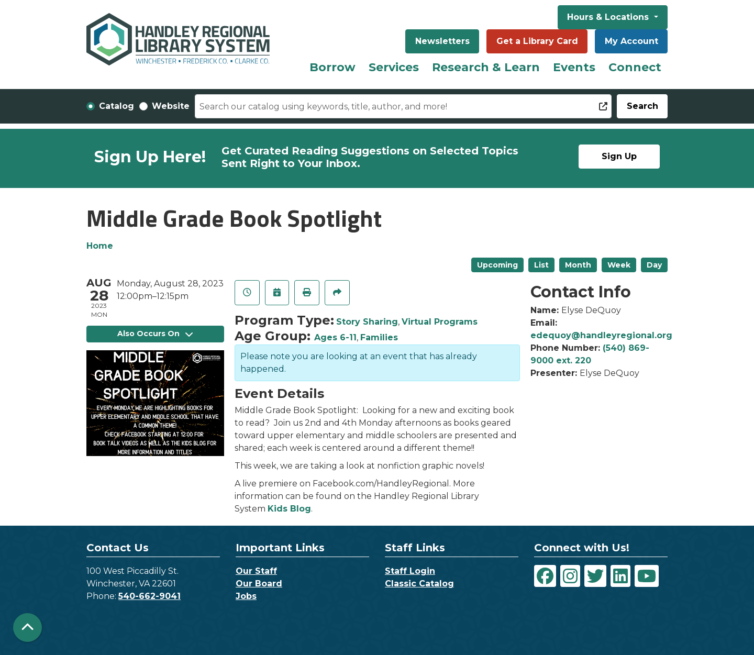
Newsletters (442, 41)
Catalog (116, 106)
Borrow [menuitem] (332, 67)
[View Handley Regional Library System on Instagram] (570, 576)
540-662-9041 (149, 596)
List (541, 265)
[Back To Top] (27, 627)
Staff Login (410, 571)
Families (379, 337)
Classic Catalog (419, 584)
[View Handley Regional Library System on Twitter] (595, 576)
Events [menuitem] (574, 67)
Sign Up (619, 156)
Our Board (259, 584)
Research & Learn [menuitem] (486, 67)
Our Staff (256, 571)
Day (654, 265)
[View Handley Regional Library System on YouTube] (647, 576)
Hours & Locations (609, 17)
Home (99, 246)
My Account (631, 41)
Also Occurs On (155, 333)
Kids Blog (289, 509)
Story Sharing (367, 322)
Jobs (246, 596)
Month (578, 265)
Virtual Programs (440, 322)
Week (618, 265)
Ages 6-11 (335, 337)
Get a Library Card (537, 41)
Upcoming (497, 265)
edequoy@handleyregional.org (601, 335)
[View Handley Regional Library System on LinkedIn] (620, 576)
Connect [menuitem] (634, 67)
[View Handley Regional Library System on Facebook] (545, 576)
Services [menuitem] (394, 67)
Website (171, 106)
